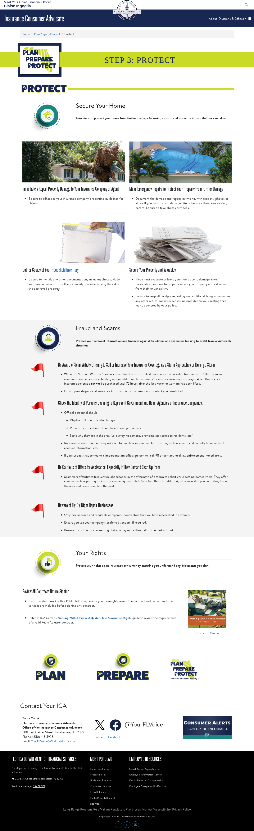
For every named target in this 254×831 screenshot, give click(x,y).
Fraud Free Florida (100, 769)
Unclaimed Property (100, 780)
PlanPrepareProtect (47, 34)
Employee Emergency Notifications (148, 786)
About (213, 18)
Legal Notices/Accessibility (152, 809)
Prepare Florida (98, 774)
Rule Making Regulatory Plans (113, 809)
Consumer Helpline (100, 786)
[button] (249, 18)
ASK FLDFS (39, 786)
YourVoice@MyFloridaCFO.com (54, 741)
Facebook (114, 737)
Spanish (201, 633)
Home (26, 34)
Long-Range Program (77, 809)
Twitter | (101, 737)
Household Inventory (65, 270)
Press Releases (98, 792)
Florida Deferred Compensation (146, 780)
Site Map (94, 803)
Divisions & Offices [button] (231, 18)
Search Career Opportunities (144, 769)
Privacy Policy (181, 809)
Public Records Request (102, 798)
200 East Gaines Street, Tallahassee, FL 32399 (37, 778)
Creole (214, 633)
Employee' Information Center (145, 774)
